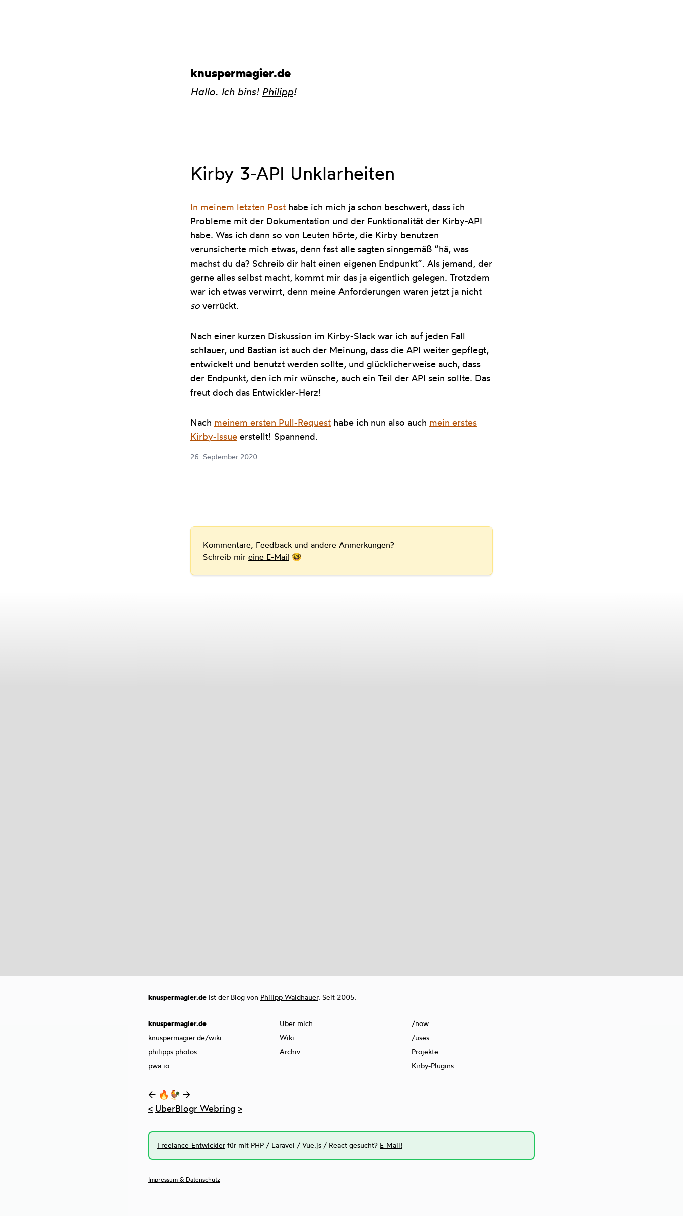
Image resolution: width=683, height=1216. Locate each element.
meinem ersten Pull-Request (272, 422)
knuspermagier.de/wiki (185, 1037)
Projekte (425, 1051)
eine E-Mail (268, 557)
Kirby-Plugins (433, 1065)
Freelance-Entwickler (191, 1145)
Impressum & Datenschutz (184, 1179)
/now (420, 1023)
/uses (420, 1037)
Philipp (277, 91)
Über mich (296, 1023)
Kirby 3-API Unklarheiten (292, 173)
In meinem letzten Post (238, 206)
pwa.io (158, 1065)
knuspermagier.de (240, 72)
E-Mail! (391, 1145)
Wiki (287, 1037)
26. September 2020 (223, 456)
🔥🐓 (169, 1094)
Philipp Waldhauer (289, 997)
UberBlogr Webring (195, 1108)
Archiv (290, 1051)
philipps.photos (172, 1051)
